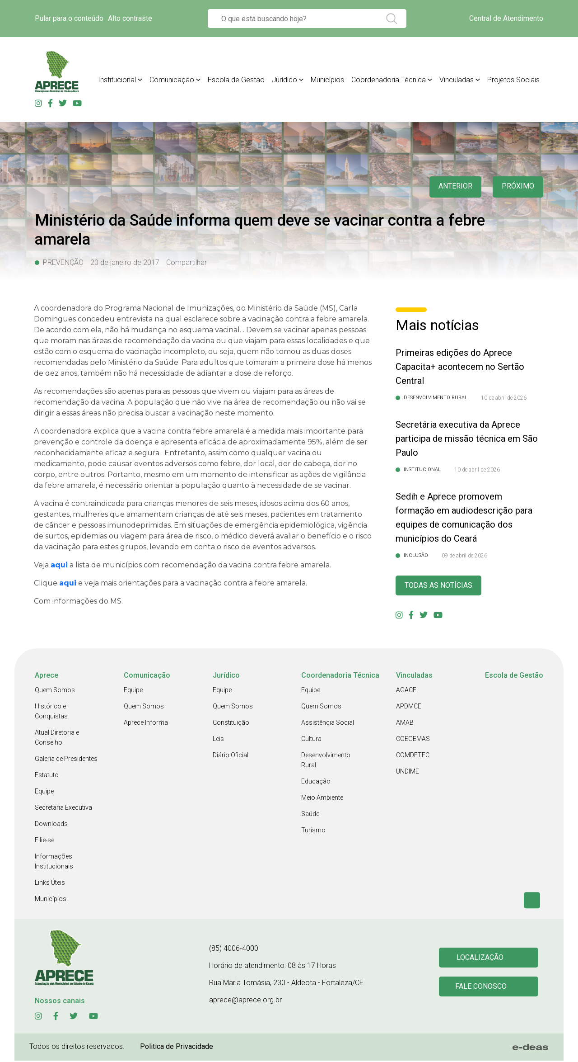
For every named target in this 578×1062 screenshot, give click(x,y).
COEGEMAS (413, 740)
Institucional (117, 80)
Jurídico (284, 80)
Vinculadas (456, 80)
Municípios (327, 80)
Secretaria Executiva (63, 808)
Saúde (310, 815)
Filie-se (44, 841)
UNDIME (407, 772)
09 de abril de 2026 (464, 555)
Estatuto (47, 776)
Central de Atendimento (506, 18)
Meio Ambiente (322, 798)
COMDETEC (412, 756)
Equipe (44, 792)
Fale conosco (482, 988)
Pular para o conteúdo (69, 18)
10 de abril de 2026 (504, 398)
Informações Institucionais (54, 862)
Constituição (231, 723)
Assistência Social (327, 723)
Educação (316, 782)
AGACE (406, 691)
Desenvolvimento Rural (325, 761)
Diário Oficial (230, 756)
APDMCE (408, 707)
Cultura (311, 740)
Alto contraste (130, 18)
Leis (218, 740)
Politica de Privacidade (176, 1047)
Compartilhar (186, 262)
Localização (481, 958)
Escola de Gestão (236, 80)
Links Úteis (50, 883)
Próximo (516, 187)
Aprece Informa (146, 723)
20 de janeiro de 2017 (124, 262)
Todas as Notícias (442, 586)
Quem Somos (55, 691)
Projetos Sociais (513, 80)
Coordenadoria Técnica (388, 80)
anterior (451, 187)
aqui (59, 565)
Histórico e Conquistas (51, 712)
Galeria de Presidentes (66, 760)
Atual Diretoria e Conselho (57, 738)
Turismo (313, 831)
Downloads (51, 825)
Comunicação (171, 80)
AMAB (405, 723)
